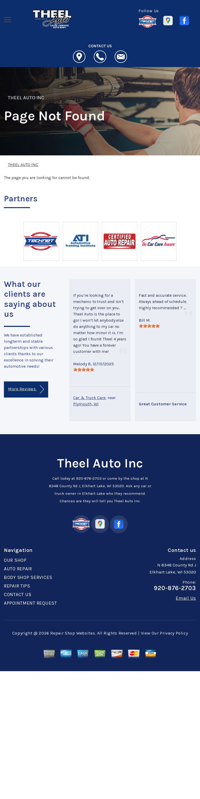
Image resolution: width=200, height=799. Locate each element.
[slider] (83, 369)
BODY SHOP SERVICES (28, 577)
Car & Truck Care (89, 397)
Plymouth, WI (86, 403)
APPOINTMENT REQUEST (30, 603)
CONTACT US (18, 594)
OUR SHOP (15, 560)
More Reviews (26, 389)
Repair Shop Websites (72, 633)
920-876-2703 (89, 478)
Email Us (186, 598)
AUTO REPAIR (18, 569)
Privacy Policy (174, 633)
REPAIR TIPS (17, 586)
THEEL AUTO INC (26, 98)
